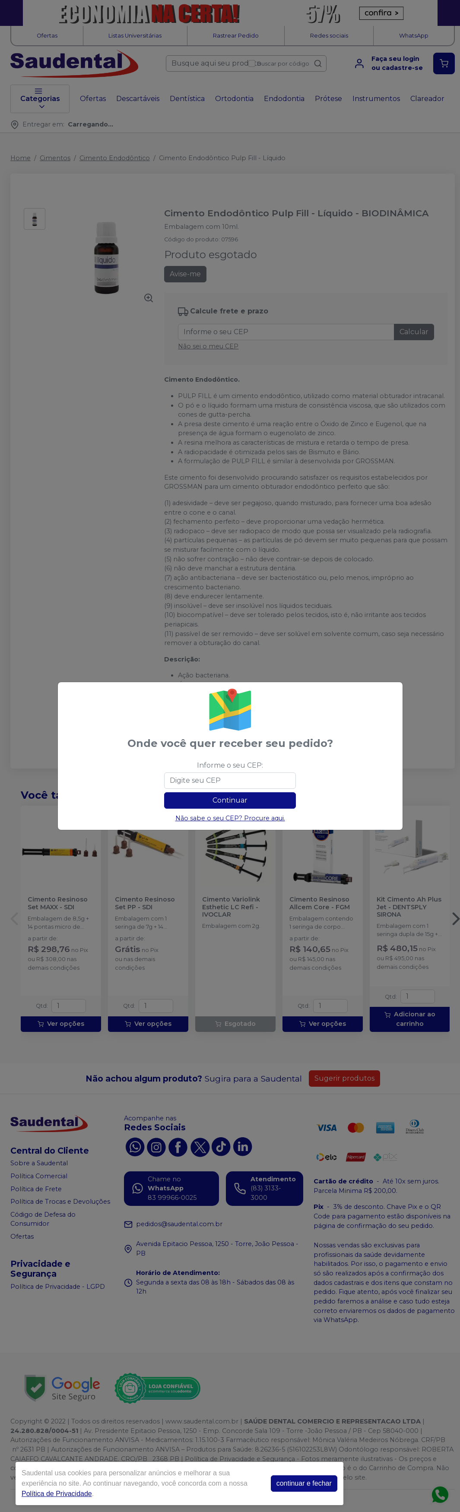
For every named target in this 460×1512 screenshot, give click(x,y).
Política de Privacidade (57, 1493)
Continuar (230, 800)
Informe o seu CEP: (230, 765)
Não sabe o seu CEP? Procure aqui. (230, 818)
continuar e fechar (304, 1483)
